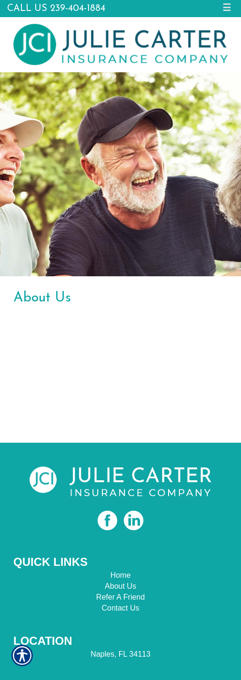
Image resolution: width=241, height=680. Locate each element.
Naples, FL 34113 (120, 654)
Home (120, 575)
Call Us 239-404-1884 (56, 8)
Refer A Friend (120, 597)
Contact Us (120, 608)
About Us (120, 586)
